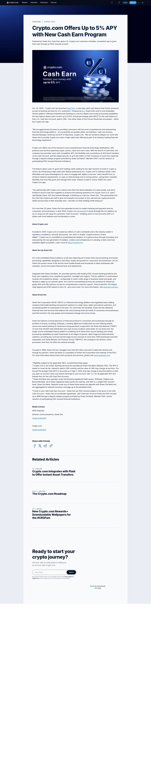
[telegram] (45, 445)
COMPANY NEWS (49, 21)
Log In (125, 2)
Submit (71, 572)
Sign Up (132, 2)
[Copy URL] (51, 445)
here (92, 374)
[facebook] (34, 445)
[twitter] (40, 445)
